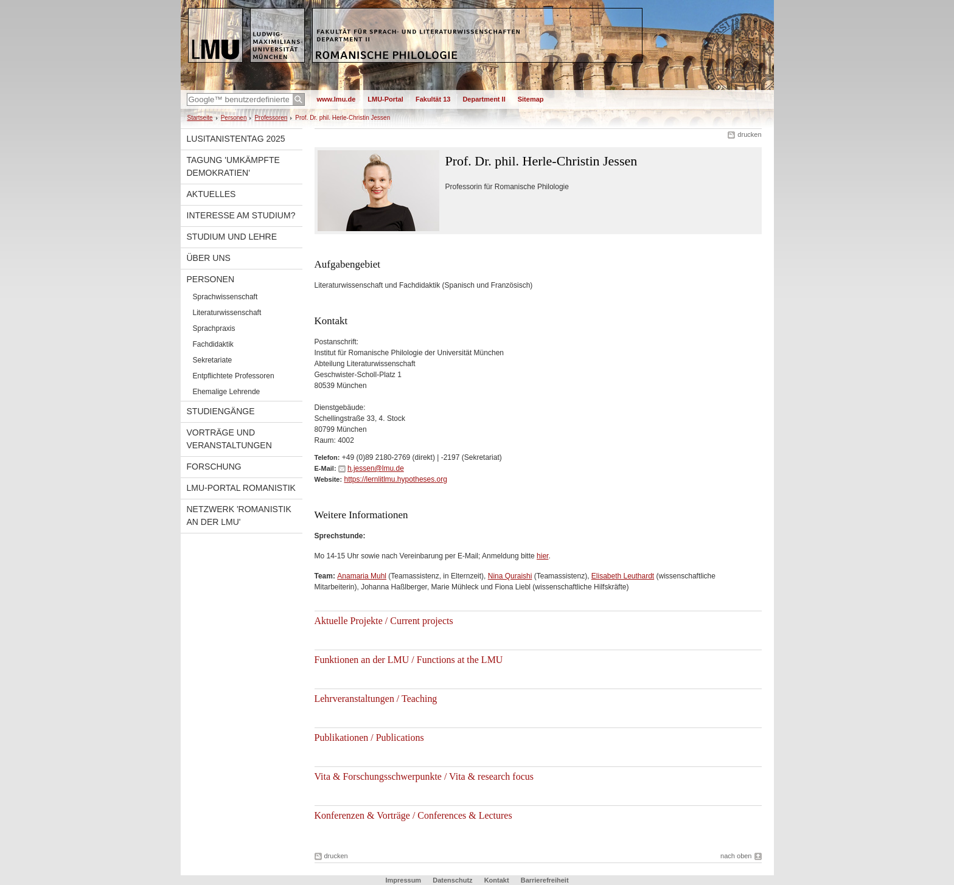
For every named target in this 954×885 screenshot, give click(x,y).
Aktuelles (211, 194)
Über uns (209, 258)
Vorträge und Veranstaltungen (229, 439)
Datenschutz (452, 880)
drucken (749, 134)
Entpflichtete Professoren (233, 376)
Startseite (200, 117)
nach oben (735, 855)
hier (542, 556)
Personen (234, 117)
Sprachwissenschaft (225, 297)
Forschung (214, 466)
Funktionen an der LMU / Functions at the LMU (409, 659)
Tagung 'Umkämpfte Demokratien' (233, 166)
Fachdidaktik (213, 344)
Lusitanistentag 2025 (236, 139)
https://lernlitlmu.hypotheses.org (395, 479)
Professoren (270, 117)
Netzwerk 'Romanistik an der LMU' (239, 515)
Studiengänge (221, 411)
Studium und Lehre (232, 236)
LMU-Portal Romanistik (241, 488)
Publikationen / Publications (369, 737)
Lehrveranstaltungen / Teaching (376, 698)
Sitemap (531, 99)
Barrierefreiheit (545, 880)
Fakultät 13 (433, 99)
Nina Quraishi (510, 576)
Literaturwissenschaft (227, 312)
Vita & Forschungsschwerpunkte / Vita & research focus (424, 776)
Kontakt (496, 880)
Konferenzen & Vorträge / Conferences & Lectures (413, 815)
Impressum (403, 880)
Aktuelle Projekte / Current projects (384, 621)
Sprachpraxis (214, 328)
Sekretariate (212, 360)
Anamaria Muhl (361, 576)
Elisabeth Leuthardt (622, 576)
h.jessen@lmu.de (375, 468)
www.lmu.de (336, 99)
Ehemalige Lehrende (226, 391)
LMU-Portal (385, 99)
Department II (483, 99)
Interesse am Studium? (241, 215)
